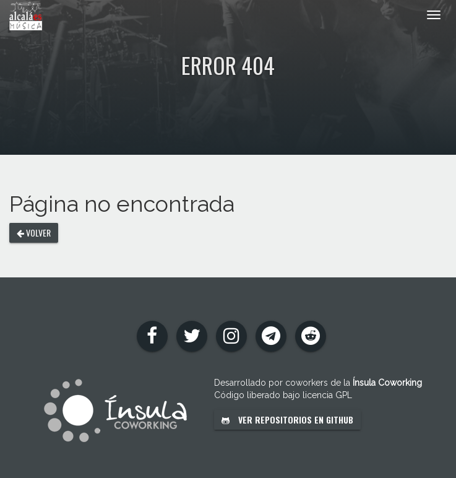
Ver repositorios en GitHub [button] (287, 419)
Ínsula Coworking (387, 383)
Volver (34, 232)
